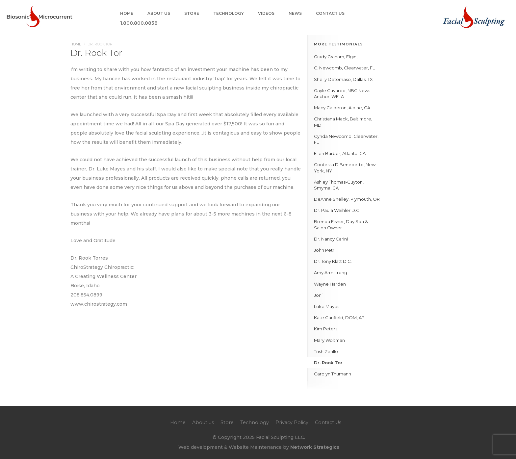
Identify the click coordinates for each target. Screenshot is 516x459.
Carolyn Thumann (332, 373)
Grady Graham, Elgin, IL (338, 56)
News (295, 14)
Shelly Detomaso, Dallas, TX (343, 79)
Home (126, 14)
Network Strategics (314, 447)
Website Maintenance (255, 447)
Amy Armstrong (330, 272)
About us (158, 14)
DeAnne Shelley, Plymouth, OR (347, 199)
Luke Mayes (326, 306)
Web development (200, 447)
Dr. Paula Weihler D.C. (337, 210)
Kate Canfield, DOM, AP (339, 317)
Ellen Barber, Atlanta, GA (340, 153)
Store (191, 14)
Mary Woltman (329, 340)
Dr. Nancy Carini (331, 239)
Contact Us (330, 14)
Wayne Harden (330, 284)
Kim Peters (325, 328)
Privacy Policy (291, 422)
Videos (266, 14)
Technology (228, 14)
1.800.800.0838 (139, 23)
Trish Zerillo (326, 351)
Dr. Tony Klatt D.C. (333, 261)
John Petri (324, 250)
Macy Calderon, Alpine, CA (342, 107)
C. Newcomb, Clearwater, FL (344, 67)
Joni (318, 295)
